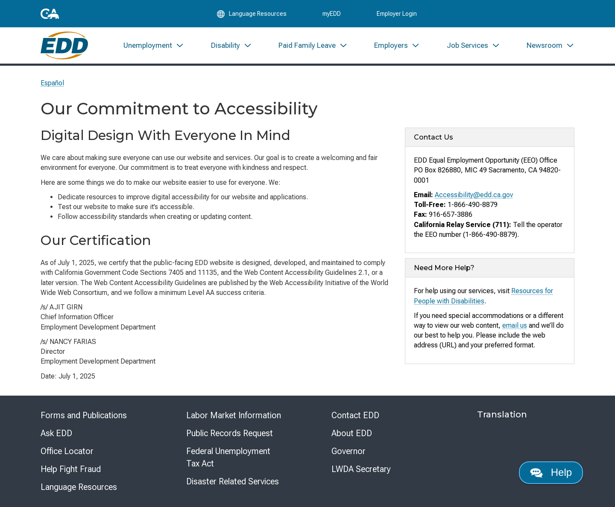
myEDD (331, 13)
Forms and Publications (84, 415)
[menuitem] (153, 46)
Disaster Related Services (232, 481)
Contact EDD (355, 415)
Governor (348, 451)
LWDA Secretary (361, 469)
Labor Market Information (233, 415)
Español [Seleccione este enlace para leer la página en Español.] (52, 83)
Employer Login (397, 13)
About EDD (351, 433)
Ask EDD (56, 433)
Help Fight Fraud (71, 469)
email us (514, 325)
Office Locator (67, 451)
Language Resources (79, 487)
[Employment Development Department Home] (64, 46)
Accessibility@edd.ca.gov (474, 195)
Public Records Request (229, 433)
